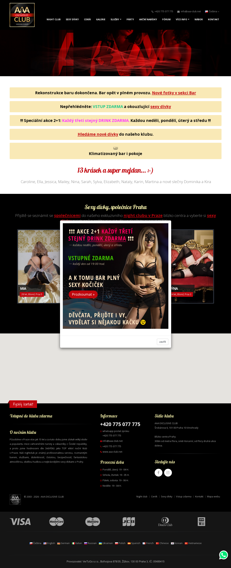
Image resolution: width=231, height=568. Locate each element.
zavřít (162, 341)
